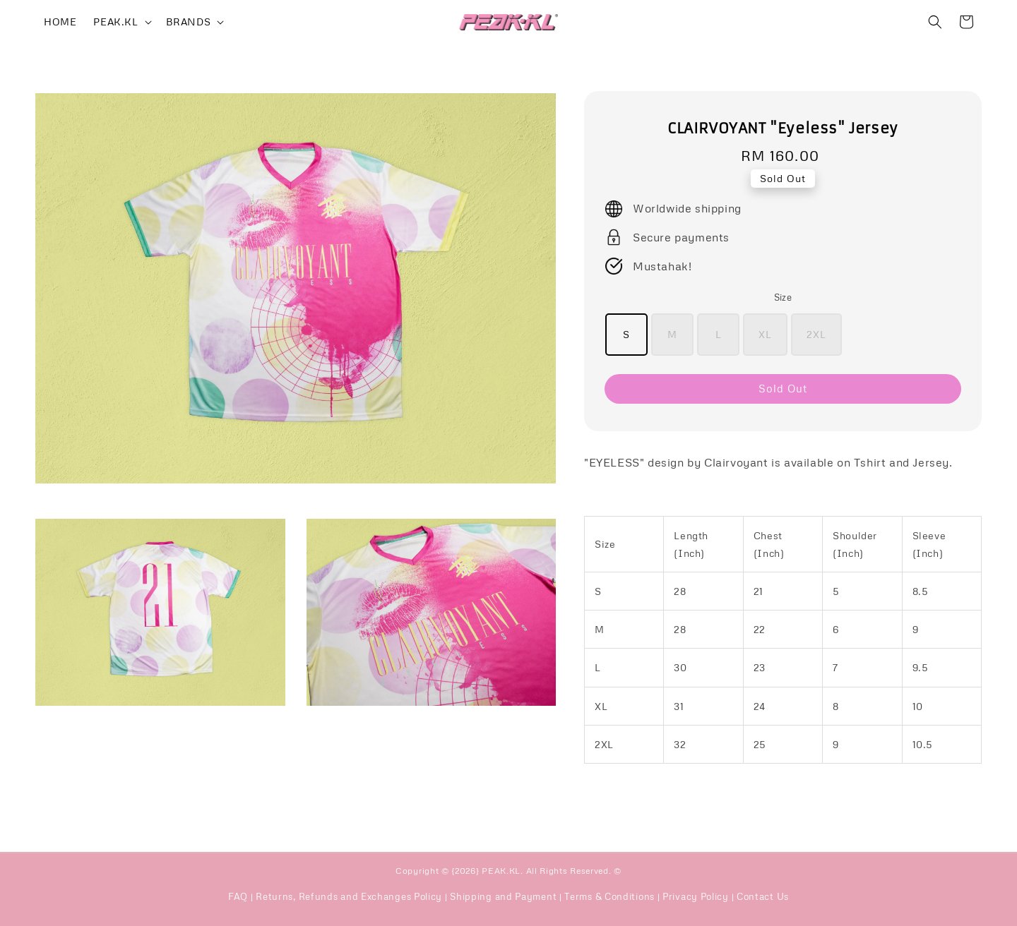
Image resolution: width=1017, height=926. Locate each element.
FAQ (238, 896)
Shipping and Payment (503, 896)
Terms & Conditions (609, 896)
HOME (60, 22)
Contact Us (763, 896)
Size (783, 297)
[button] (935, 21)
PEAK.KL (115, 22)
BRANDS (188, 22)
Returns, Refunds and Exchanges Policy (349, 896)
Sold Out (783, 388)
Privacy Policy (695, 896)
